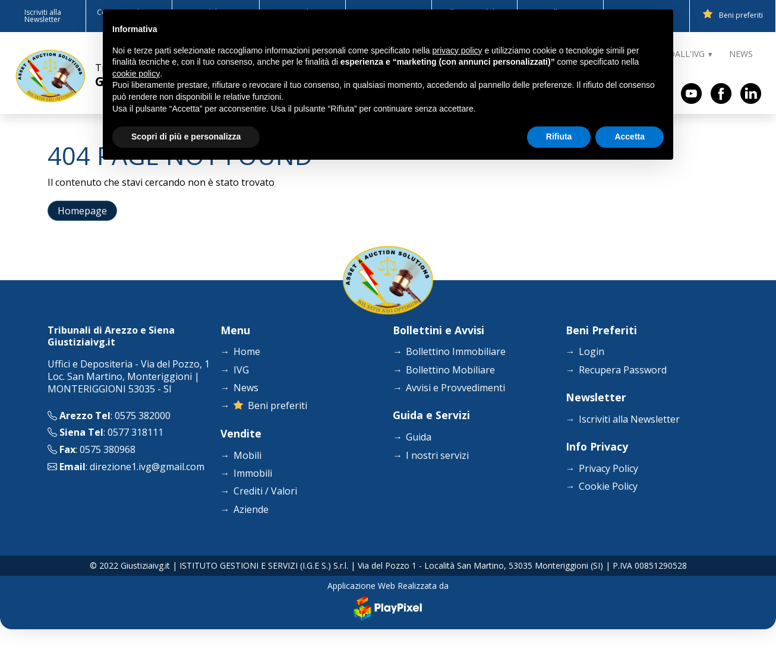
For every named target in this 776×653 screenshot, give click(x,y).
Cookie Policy (608, 486)
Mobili (247, 455)
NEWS (741, 53)
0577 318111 (135, 432)
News (246, 388)
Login (591, 351)
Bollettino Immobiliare (456, 351)
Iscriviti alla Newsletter (42, 15)
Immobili (253, 473)
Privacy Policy (608, 468)
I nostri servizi (437, 455)
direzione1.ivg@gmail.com (147, 466)
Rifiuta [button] (559, 136)
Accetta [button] (629, 136)
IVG (241, 370)
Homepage (82, 210)
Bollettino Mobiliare (450, 370)
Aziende (251, 509)
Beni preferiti (733, 14)
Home (247, 351)
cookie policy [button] (136, 73)
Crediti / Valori (265, 491)
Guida (418, 437)
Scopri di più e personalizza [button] (186, 136)
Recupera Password (623, 370)
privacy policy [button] (457, 50)
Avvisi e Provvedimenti (455, 388)
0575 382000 (143, 415)
